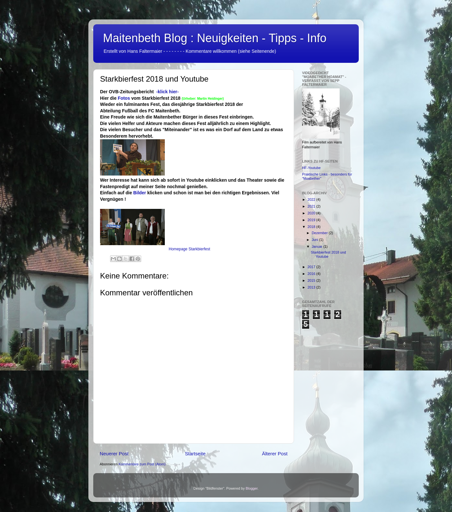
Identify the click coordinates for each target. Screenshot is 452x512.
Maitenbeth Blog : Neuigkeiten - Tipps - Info (214, 38)
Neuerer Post (114, 453)
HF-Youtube (311, 168)
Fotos (124, 98)
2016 (312, 274)
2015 (312, 280)
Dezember (320, 233)
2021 (312, 206)
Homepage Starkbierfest (189, 249)
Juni (315, 240)
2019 (312, 220)
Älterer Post (275, 453)
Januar (317, 246)
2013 (312, 287)
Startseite (195, 453)
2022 (312, 199)
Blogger (252, 488)
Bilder (139, 192)
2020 (312, 213)
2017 (312, 267)
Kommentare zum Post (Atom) (142, 464)
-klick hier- (167, 91)
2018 (312, 227)
